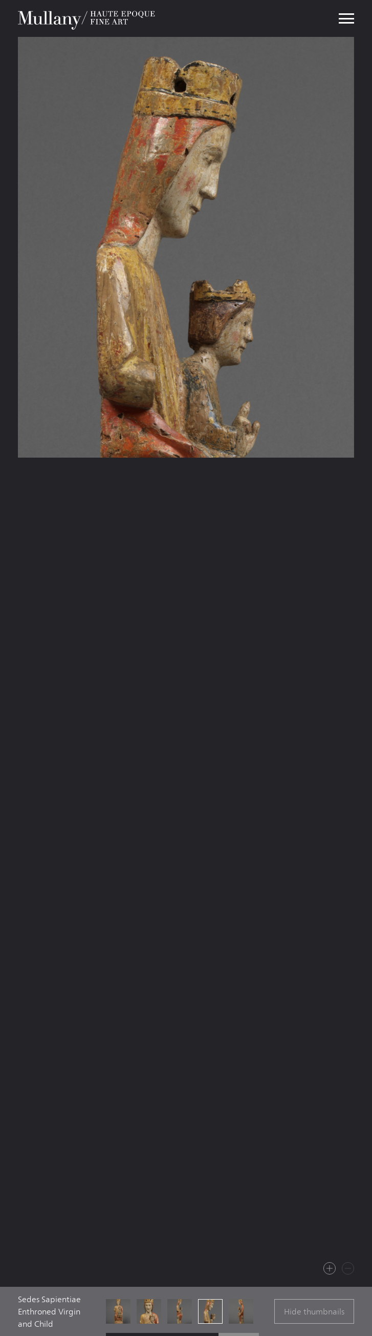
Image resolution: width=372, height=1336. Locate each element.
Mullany (87, 18)
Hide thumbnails (314, 1312)
